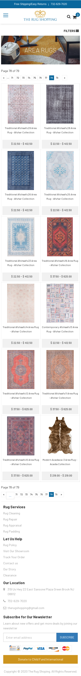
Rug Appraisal (12, 525)
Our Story (9, 569)
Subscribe (67, 637)
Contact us (10, 563)
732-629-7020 (59, 4)
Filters (71, 31)
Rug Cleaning (11, 513)
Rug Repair (10, 519)
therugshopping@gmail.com (26, 608)
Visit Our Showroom (16, 551)
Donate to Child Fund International (40, 659)
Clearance (9, 575)
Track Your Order (14, 557)
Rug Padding (11, 531)
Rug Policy (10, 545)
